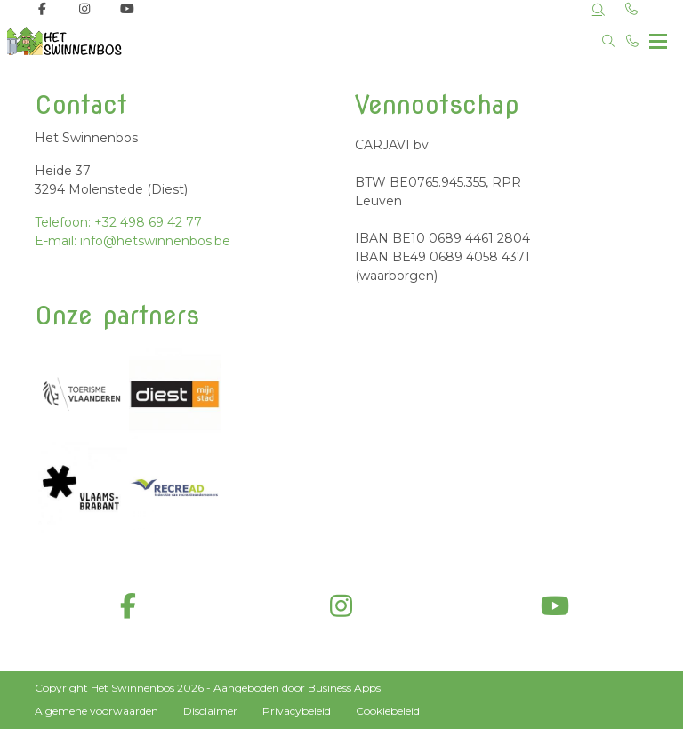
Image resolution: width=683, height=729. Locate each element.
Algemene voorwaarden (96, 710)
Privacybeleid (296, 710)
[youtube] (555, 606)
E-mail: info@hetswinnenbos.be (132, 241)
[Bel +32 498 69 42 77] (633, 41)
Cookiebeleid (388, 710)
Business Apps (344, 687)
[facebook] (128, 606)
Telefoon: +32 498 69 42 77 (118, 222)
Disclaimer (210, 710)
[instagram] (341, 606)
